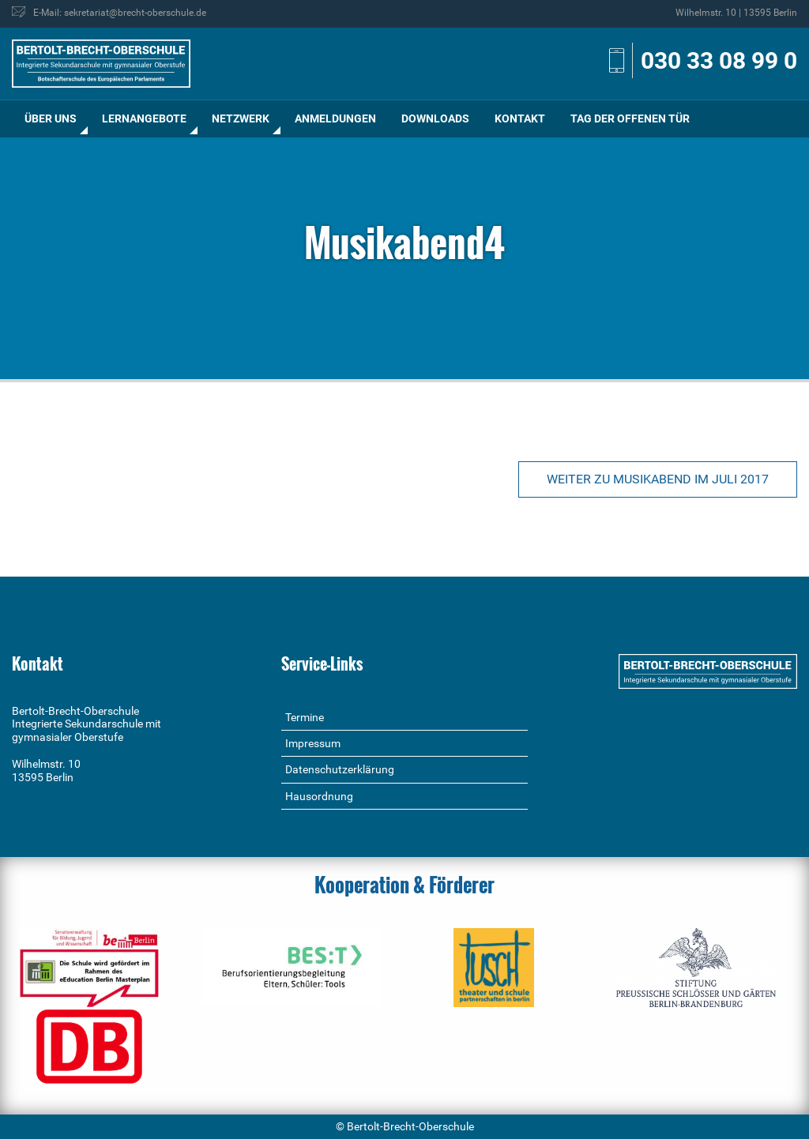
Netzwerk (240, 118)
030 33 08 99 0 (719, 60)
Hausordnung (319, 796)
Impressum (313, 743)
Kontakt (520, 118)
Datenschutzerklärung (339, 769)
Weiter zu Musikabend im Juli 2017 (658, 479)
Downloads (435, 118)
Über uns (50, 118)
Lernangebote (144, 118)
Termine (304, 717)
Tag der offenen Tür (630, 118)
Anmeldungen (335, 118)
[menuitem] (50, 118)
